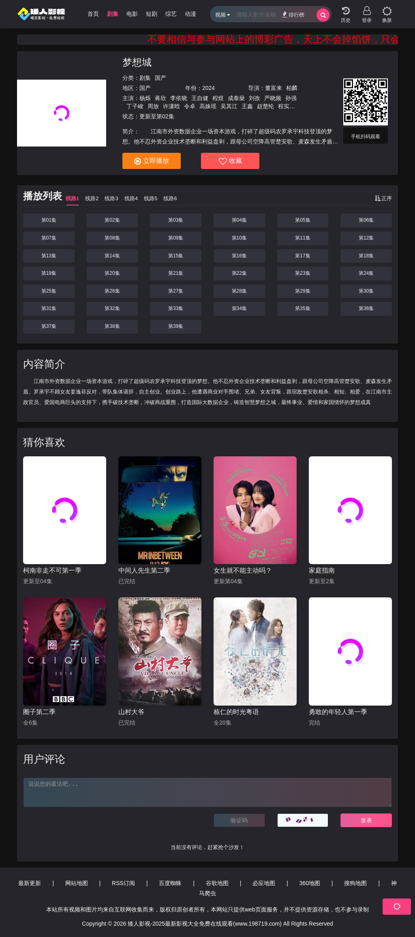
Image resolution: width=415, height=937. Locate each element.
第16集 (239, 256)
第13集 (48, 256)
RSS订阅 (123, 883)
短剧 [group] (151, 14)
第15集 (175, 256)
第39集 (175, 326)
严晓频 (272, 98)
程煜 (218, 98)
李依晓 (178, 98)
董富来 (273, 88)
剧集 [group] (112, 14)
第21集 (175, 273)
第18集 (366, 256)
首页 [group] (93, 14)
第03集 (175, 220)
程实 (283, 106)
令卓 (189, 106)
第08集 (112, 238)
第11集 (302, 238)
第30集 (366, 291)
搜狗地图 (355, 883)
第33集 (175, 308)
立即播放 (151, 161)
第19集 (48, 273)
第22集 (239, 273)
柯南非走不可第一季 (52, 570)
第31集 (48, 308)
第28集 (239, 291)
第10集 (239, 238)
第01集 (48, 220)
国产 (160, 78)
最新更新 (29, 883)
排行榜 (293, 14)
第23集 (302, 273)
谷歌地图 (217, 883)
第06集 (366, 220)
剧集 (145, 78)
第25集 (48, 291)
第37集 (48, 326)
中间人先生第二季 (144, 570)
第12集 (366, 238)
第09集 (175, 238)
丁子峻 (134, 106)
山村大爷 (131, 711)
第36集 (366, 308)
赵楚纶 (265, 106)
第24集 (366, 273)
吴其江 (228, 106)
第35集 (302, 308)
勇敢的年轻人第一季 (338, 711)
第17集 (302, 256)
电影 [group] (132, 14)
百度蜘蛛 (170, 883)
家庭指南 (322, 570)
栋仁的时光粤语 (236, 711)
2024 (208, 88)
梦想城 (137, 62)
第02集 (112, 220)
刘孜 (254, 98)
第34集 (239, 308)
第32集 (112, 308)
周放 (153, 106)
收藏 (230, 161)
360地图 (309, 883)
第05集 (302, 220)
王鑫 (247, 106)
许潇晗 (171, 106)
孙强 (291, 98)
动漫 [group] (190, 14)
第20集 (112, 273)
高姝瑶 (207, 106)
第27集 (175, 291)
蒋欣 (160, 98)
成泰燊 (236, 98)
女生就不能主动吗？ (243, 570)
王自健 (199, 98)
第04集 (239, 220)
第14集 (112, 256)
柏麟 (291, 88)
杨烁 (145, 98)
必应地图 (263, 883)
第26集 (112, 291)
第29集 (302, 291)
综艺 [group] (171, 14)
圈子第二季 (39, 711)
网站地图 (76, 883)
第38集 (112, 326)
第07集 (48, 238)
